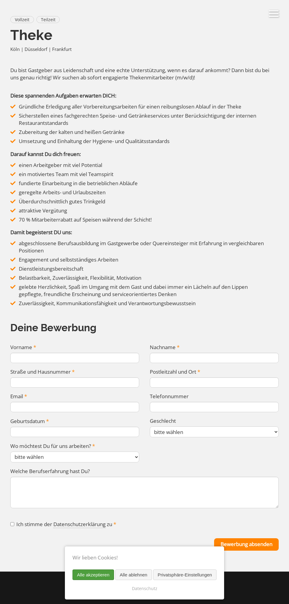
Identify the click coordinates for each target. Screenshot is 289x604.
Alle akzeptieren (93, 574)
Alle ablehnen (133, 574)
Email (18, 396)
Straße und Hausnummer (42, 372)
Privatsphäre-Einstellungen (185, 574)
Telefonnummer (169, 396)
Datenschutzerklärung (79, 525)
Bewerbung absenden (246, 545)
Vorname (23, 347)
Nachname (164, 347)
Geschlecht (163, 421)
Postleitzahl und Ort (175, 372)
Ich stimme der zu (66, 525)
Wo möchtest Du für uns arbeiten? (52, 446)
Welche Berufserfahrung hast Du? (50, 471)
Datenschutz (144, 588)
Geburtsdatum (29, 421)
